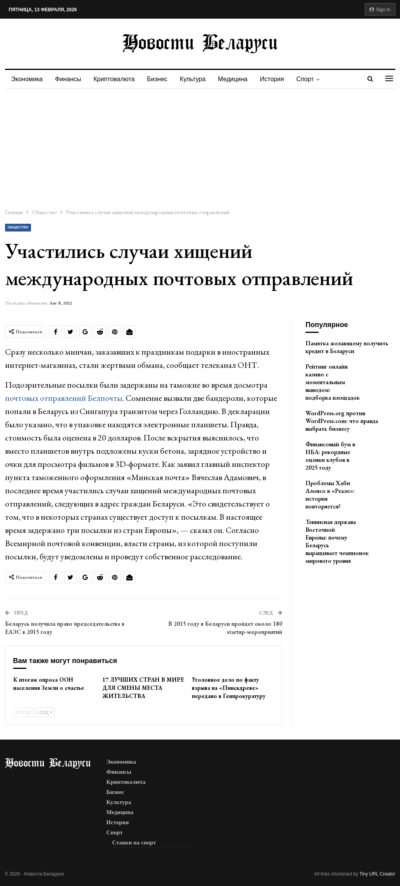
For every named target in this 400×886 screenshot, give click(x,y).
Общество (18, 227)
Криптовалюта (116, 79)
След (44, 712)
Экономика (27, 79)
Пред (23, 712)
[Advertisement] (200, 146)
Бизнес (160, 79)
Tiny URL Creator (377, 874)
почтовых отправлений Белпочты (63, 398)
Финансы (69, 79)
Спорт (313, 79)
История (279, 79)
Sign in (380, 9)
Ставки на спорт (134, 842)
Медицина (238, 79)
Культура (197, 79)
